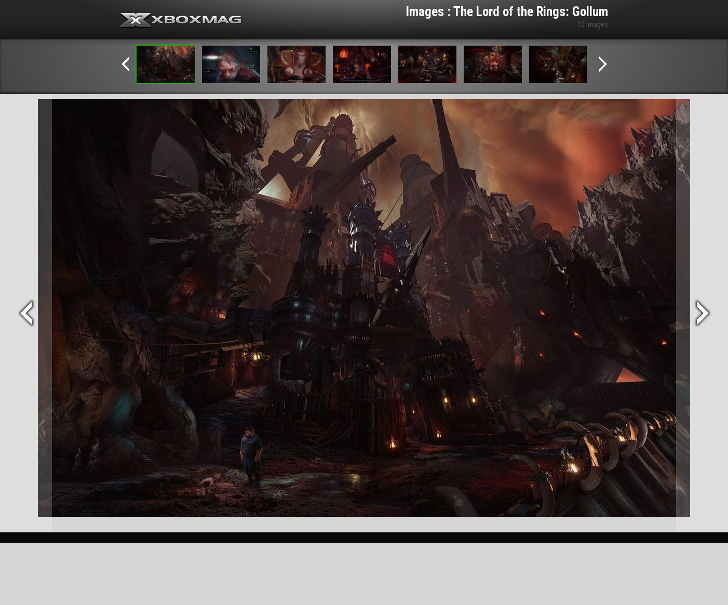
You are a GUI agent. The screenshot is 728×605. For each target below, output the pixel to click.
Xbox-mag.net (181, 21)
